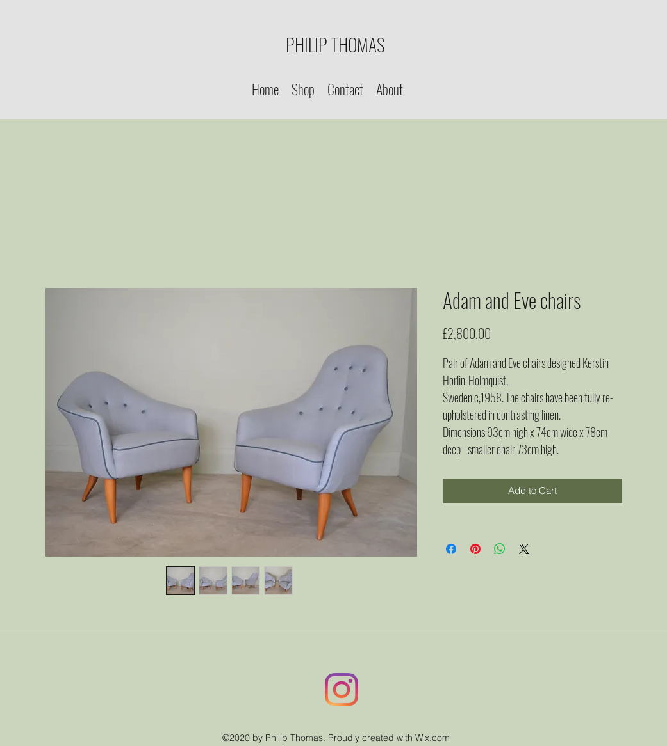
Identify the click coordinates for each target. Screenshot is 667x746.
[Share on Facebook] (451, 549)
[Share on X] (524, 549)
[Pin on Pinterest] (475, 549)
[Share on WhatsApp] (499, 549)
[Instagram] (341, 689)
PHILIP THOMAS (335, 44)
